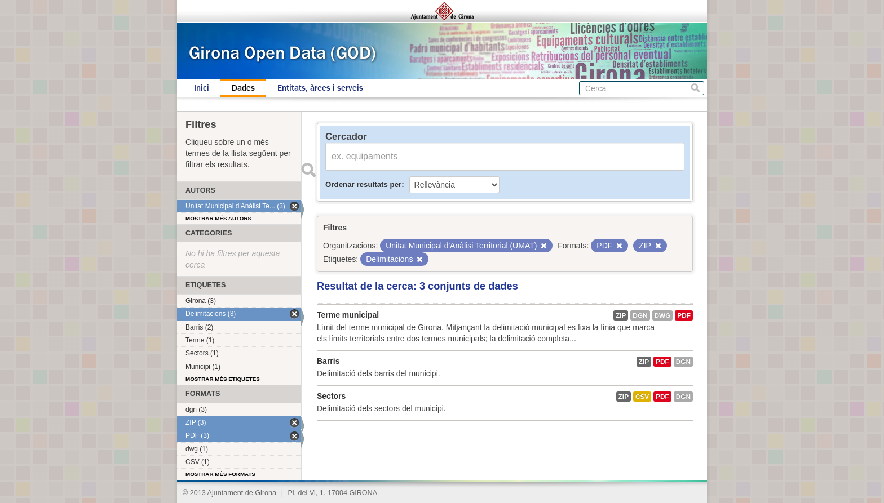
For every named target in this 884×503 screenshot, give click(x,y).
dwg (663, 315)
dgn (640, 315)
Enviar (308, 170)
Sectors (331, 395)
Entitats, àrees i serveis (320, 88)
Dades (243, 88)
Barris (328, 361)
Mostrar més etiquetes (222, 379)
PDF (684, 315)
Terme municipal (348, 314)
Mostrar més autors (218, 218)
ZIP (621, 315)
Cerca (695, 88)
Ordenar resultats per (363, 184)
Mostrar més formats (220, 474)
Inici (201, 88)
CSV (642, 396)
